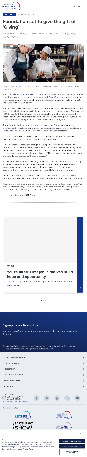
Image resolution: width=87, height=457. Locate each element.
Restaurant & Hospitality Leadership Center (40, 125)
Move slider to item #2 (43, 300)
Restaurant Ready (11, 131)
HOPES (23, 131)
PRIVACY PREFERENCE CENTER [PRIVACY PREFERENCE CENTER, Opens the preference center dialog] (72, 452)
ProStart (32, 131)
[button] (79, 5)
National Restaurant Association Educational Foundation (33, 94)
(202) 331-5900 (8, 401)
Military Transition (49, 131)
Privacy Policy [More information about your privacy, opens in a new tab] (28, 449)
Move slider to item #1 (41, 300)
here (33, 195)
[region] (43, 443)
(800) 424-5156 (21, 401)
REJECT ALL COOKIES (72, 446)
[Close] (80, 433)
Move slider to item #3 (45, 300)
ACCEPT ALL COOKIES (71, 441)
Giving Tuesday (56, 97)
